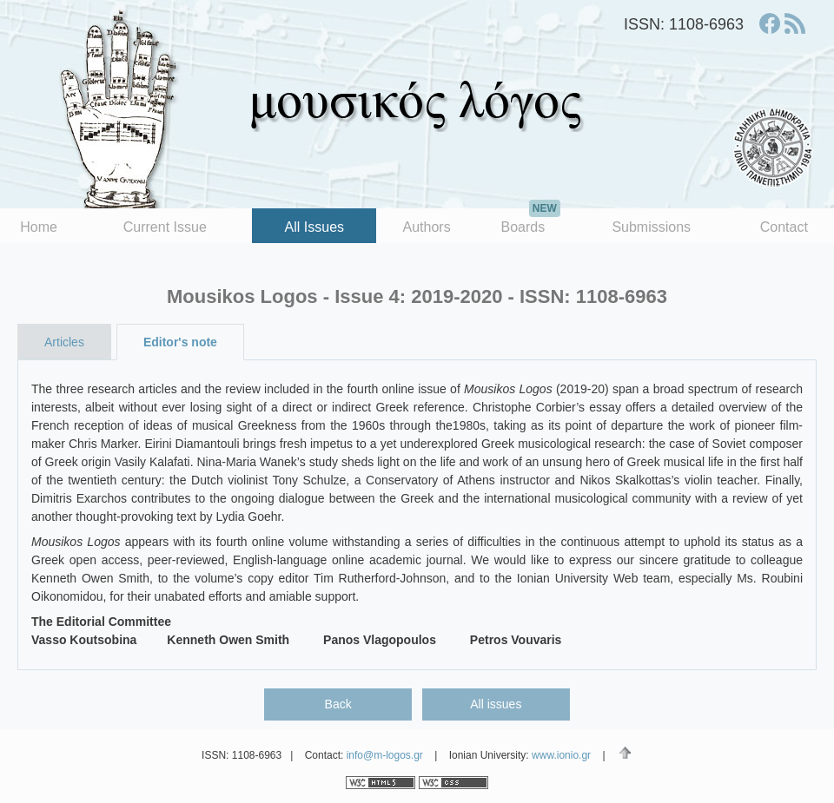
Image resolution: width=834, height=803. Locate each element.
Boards (529, 221)
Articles (64, 342)
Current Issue (165, 227)
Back (338, 704)
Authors (427, 227)
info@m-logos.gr (385, 755)
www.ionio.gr (561, 755)
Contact (784, 227)
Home (38, 227)
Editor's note (180, 342)
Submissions (651, 227)
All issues (495, 704)
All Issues (314, 227)
